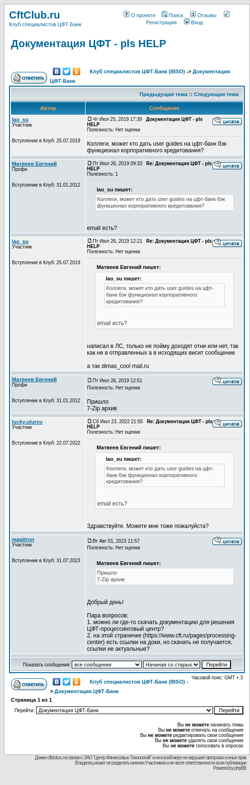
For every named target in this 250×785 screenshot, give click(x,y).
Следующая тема (216, 94)
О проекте (139, 15)
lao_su (20, 119)
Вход (193, 22)
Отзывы (203, 15)
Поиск (172, 15)
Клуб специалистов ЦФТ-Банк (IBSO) (137, 71)
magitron (23, 539)
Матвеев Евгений (34, 164)
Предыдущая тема (164, 94)
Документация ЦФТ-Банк (86, 691)
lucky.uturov (27, 422)
